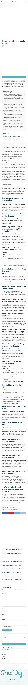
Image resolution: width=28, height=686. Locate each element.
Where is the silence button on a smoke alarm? (13, 105)
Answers (6, 507)
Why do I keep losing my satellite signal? (12, 569)
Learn (3, 657)
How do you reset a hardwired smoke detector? (13, 98)
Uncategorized (5, 661)
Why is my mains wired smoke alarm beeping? (13, 126)
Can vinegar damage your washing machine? (15, 94)
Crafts (11, 507)
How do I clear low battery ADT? (11, 121)
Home (3, 38)
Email (3, 615)
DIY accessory (5, 650)
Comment (4, 594)
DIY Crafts (6, 38)
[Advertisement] (14, 21)
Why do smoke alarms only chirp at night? (12, 97)
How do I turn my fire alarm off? (10, 119)
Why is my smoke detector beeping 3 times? (13, 123)
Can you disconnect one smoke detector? (13, 124)
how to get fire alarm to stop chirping (10, 509)
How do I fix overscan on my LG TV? (11, 577)
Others (4, 659)
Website (3, 620)
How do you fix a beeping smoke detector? (13, 117)
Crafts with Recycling (7, 648)
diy (14, 507)
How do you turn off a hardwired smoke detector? (14, 103)
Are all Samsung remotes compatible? (14, 95)
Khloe (7, 46)
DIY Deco (4, 655)
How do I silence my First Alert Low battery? (13, 104)
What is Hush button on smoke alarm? (12, 120)
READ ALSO (8, 92)
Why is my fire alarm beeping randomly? (12, 110)
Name (3, 609)
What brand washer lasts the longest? (11, 573)
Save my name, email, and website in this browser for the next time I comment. (14, 626)
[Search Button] (25, 638)
